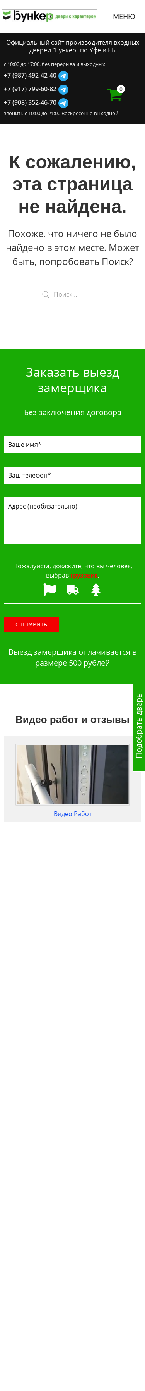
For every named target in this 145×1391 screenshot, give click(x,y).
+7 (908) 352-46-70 (30, 102)
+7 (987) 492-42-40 (30, 75)
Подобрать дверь (138, 725)
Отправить (31, 624)
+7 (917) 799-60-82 (30, 89)
